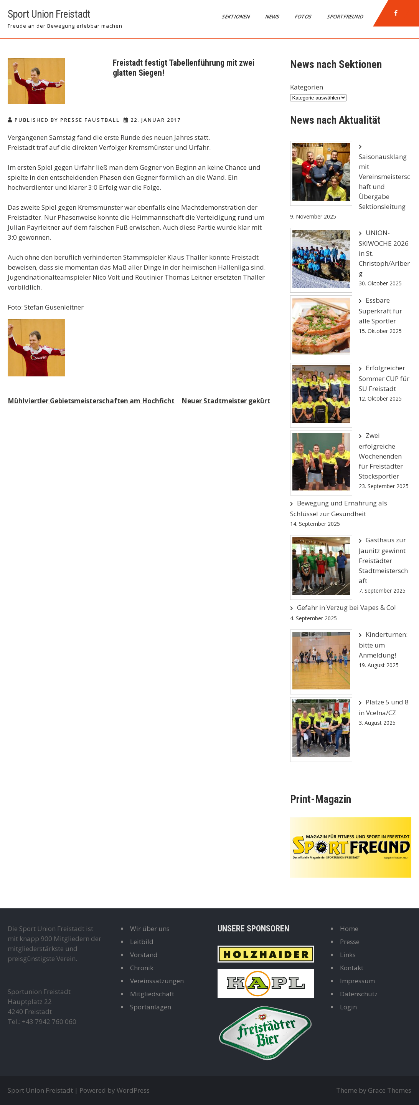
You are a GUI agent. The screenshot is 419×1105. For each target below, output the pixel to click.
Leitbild (141, 941)
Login (348, 1006)
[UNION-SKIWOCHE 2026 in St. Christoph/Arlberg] (321, 260)
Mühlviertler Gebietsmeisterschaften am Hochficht (91, 400)
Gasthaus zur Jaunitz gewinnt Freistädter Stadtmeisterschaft (383, 560)
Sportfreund (345, 16)
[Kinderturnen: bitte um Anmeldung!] (321, 662)
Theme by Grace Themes (373, 1090)
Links (348, 954)
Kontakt (351, 967)
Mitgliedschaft (152, 993)
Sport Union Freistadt (49, 14)
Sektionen (236, 16)
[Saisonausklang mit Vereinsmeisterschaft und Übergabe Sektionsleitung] (321, 173)
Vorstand (144, 954)
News (272, 16)
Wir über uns (150, 928)
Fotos (303, 16)
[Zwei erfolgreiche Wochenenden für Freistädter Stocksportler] (321, 463)
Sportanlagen (150, 1006)
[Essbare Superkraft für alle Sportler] (321, 328)
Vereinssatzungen (157, 980)
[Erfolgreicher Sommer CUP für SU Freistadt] (321, 395)
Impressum (357, 980)
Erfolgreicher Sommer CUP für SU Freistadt (384, 378)
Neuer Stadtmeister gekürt (225, 400)
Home (349, 928)
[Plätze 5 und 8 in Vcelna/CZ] (321, 729)
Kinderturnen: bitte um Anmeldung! (383, 644)
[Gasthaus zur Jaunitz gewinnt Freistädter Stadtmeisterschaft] (321, 567)
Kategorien (306, 87)
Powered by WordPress (114, 1090)
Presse (350, 941)
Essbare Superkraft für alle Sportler (380, 310)
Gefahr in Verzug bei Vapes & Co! (346, 607)
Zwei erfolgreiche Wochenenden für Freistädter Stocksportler (381, 455)
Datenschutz (359, 993)
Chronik (141, 967)
